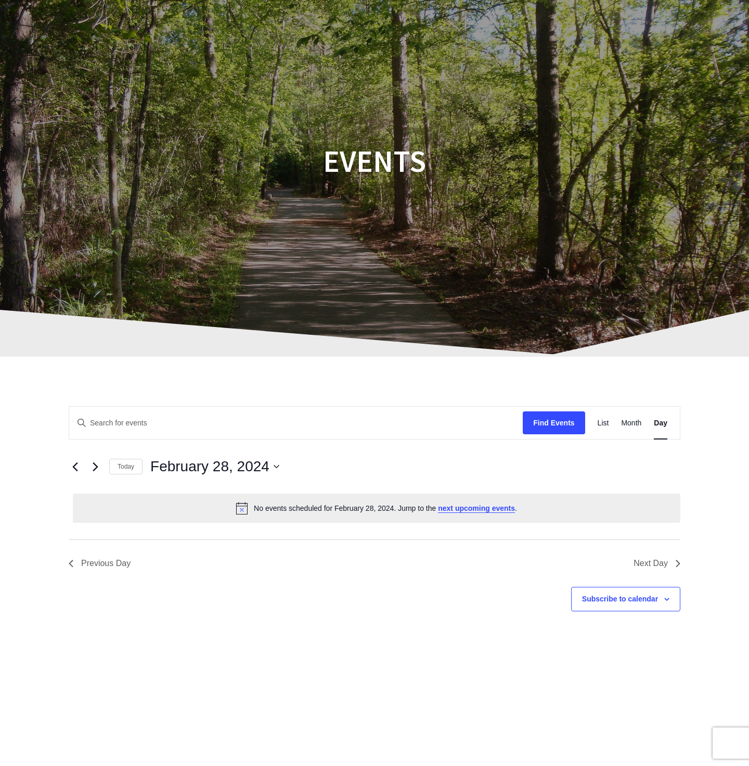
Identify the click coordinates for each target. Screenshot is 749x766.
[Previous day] (75, 466)
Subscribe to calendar (620, 599)
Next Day (657, 563)
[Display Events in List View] (603, 423)
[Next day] (95, 466)
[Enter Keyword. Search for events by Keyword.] (296, 423)
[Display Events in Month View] (631, 423)
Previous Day (100, 563)
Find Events (553, 423)
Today (126, 466)
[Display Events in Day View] (660, 423)
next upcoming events (476, 508)
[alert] (376, 508)
